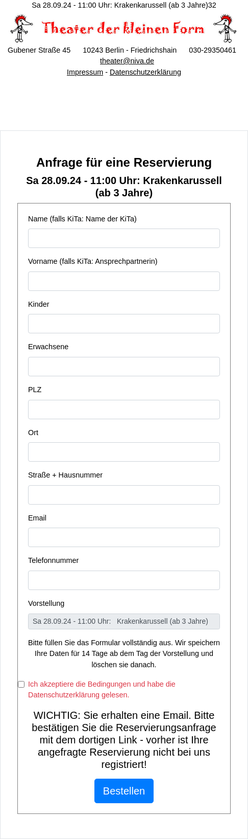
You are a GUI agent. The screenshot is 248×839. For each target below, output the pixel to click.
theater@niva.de (127, 61)
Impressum (85, 72)
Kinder (38, 304)
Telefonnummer (53, 560)
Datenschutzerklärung (145, 72)
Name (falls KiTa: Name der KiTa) (82, 219)
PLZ (34, 390)
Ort (33, 432)
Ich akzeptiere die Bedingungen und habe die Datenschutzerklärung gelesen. (102, 689)
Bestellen (124, 791)
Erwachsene (48, 347)
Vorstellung (46, 603)
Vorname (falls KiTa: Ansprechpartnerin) (93, 261)
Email (37, 518)
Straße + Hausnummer (65, 475)
